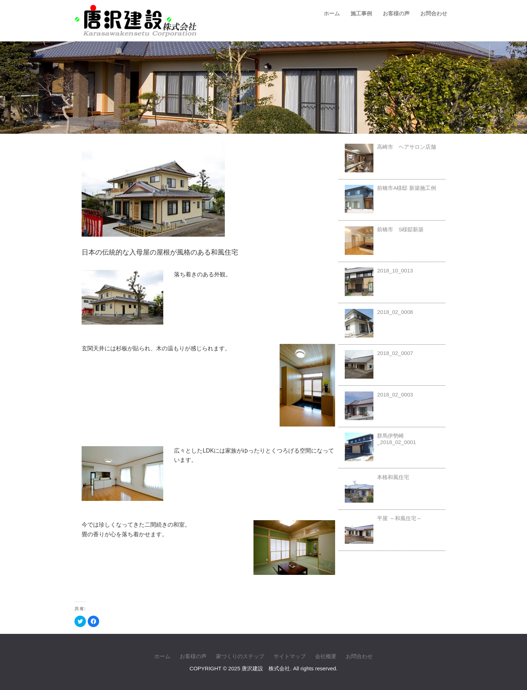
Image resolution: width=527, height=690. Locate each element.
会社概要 (326, 656)
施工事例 (361, 13)
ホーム (332, 13)
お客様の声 (396, 13)
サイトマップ (290, 656)
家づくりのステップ (240, 656)
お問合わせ (433, 13)
